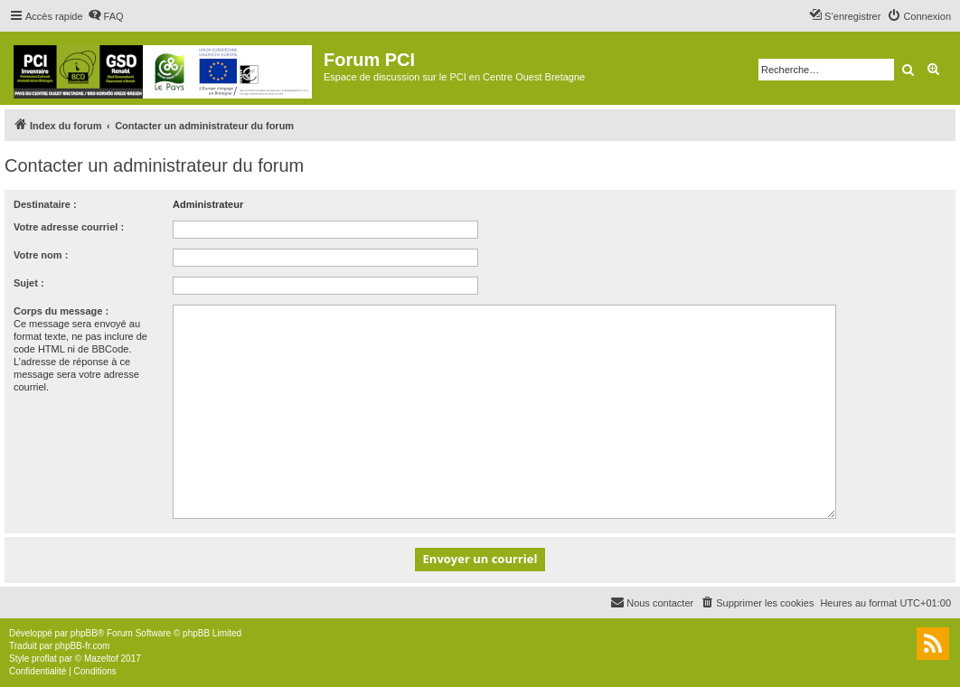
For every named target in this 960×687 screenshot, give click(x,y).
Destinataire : (45, 204)
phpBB (84, 633)
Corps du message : (61, 311)
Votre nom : (41, 254)
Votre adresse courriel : (69, 226)
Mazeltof (101, 658)
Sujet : (29, 283)
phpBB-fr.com (82, 646)
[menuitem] (106, 16)
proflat (44, 658)
